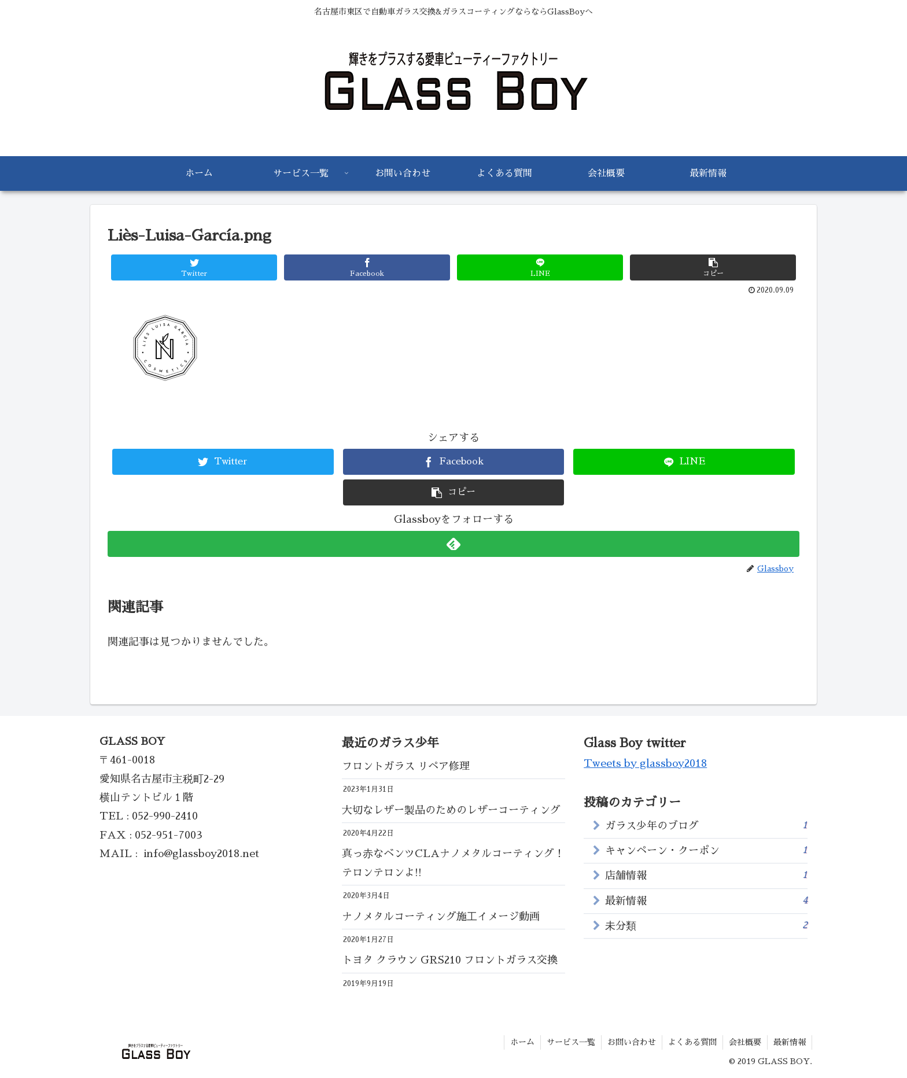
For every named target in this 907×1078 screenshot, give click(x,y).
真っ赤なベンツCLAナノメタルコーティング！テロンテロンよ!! (453, 862)
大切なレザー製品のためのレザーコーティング (454, 810)
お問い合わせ (631, 1042)
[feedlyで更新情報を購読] (453, 544)
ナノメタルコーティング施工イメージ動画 (441, 916)
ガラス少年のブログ (706, 825)
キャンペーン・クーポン (706, 849)
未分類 (706, 925)
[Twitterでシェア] (194, 267)
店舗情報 (706, 874)
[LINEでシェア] (540, 267)
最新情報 (706, 900)
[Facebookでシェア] (367, 267)
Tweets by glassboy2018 (645, 763)
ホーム (522, 1042)
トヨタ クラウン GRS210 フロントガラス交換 (450, 960)
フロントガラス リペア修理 (406, 766)
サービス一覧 (571, 1042)
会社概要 (745, 1042)
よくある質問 (692, 1042)
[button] (713, 267)
